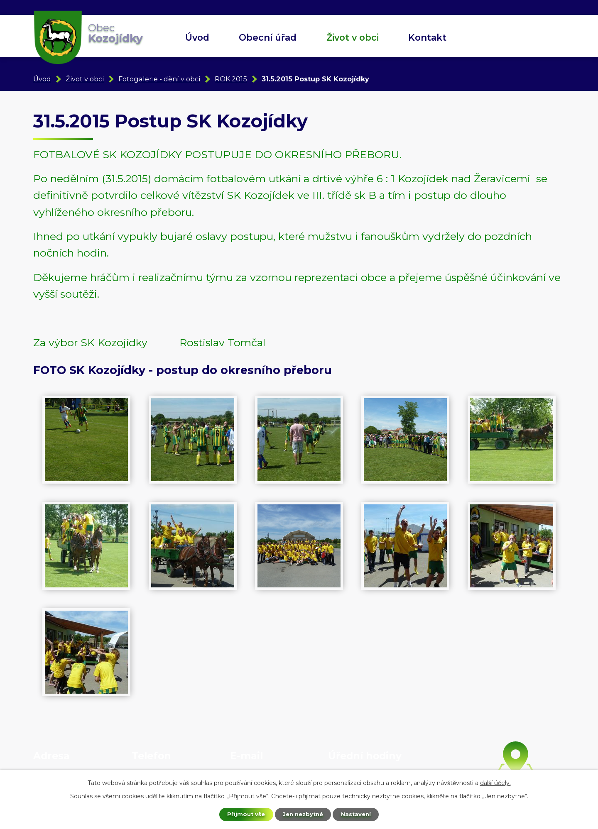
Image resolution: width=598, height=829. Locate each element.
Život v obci (352, 37)
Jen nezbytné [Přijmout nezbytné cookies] (303, 813)
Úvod (197, 37)
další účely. (495, 781)
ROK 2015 (231, 79)
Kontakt (427, 37)
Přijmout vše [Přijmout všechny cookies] (242, 813)
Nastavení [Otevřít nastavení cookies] (359, 813)
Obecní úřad (268, 37)
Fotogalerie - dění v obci (159, 79)
